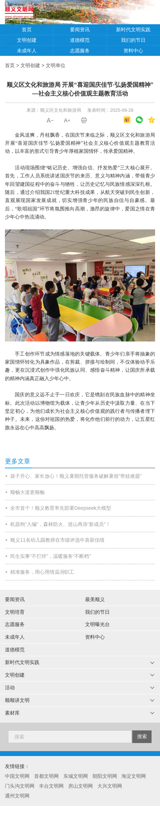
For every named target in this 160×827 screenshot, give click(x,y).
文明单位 (55, 65)
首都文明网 (46, 776)
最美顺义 (95, 599)
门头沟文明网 (19, 786)
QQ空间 (151, 119)
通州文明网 (17, 796)
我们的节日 (133, 40)
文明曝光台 (97, 624)
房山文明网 (80, 786)
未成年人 (27, 50)
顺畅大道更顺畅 (27, 492)
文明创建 (27, 40)
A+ (67, 120)
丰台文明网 (51, 786)
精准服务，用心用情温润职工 (42, 572)
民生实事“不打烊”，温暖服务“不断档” (50, 556)
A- (50, 120)
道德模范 (80, 40)
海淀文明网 (133, 776)
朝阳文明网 (104, 776)
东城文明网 (75, 776)
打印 (84, 120)
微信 (139, 119)
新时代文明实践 (133, 29)
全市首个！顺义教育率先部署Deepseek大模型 (60, 508)
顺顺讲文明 (17, 700)
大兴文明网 (109, 786)
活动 (10, 687)
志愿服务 (80, 50)
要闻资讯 (80, 29)
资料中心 (133, 50)
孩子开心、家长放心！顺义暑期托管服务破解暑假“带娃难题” (75, 476)
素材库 (12, 713)
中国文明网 (17, 776)
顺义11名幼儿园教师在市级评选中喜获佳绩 (57, 540)
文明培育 (15, 612)
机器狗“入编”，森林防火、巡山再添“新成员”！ (60, 524)
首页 (27, 29)
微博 (126, 119)
